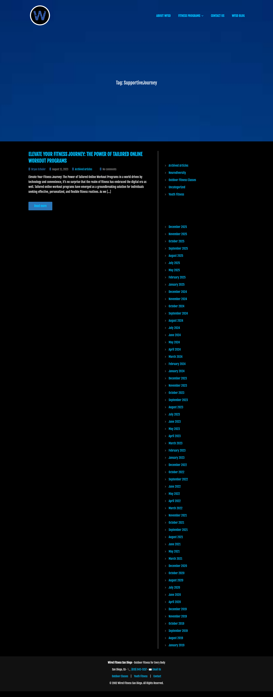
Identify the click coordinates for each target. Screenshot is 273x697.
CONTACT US (217, 16)
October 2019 (176, 623)
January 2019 (176, 645)
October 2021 (176, 522)
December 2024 (178, 292)
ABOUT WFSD (163, 16)
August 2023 (176, 407)
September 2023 (178, 400)
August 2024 (176, 320)
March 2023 (176, 443)
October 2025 (176, 241)
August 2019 (176, 638)
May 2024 (174, 342)
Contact (157, 676)
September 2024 (178, 313)
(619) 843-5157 (139, 669)
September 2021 (178, 530)
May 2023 (174, 429)
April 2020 (175, 602)
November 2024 (178, 299)
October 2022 (176, 472)
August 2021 (176, 537)
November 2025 (178, 234)
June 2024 (175, 335)
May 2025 (174, 270)
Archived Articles (83, 169)
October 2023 (176, 393)
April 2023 (175, 436)
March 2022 (176, 508)
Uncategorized (177, 187)
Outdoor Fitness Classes (182, 180)
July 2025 (174, 263)
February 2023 (177, 450)
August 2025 (176, 256)
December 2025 (178, 227)
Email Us (156, 669)
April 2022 (175, 501)
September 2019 (178, 631)
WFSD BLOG (238, 16)
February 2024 (177, 364)
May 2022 (174, 494)
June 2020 (175, 595)
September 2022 (178, 479)
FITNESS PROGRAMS (189, 16)
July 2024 (174, 328)
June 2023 (175, 421)
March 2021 (175, 559)
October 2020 (177, 573)
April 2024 (175, 349)
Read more (40, 206)
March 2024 (176, 357)
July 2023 (174, 414)
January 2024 (177, 371)
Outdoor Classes (120, 676)
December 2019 (178, 609)
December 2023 (178, 378)
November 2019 (178, 616)
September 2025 (178, 248)
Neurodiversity (177, 173)
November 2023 (178, 385)
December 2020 (178, 566)
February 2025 (177, 277)
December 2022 (178, 465)
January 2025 (177, 284)
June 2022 (175, 486)
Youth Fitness (176, 194)
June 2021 (175, 544)
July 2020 (174, 587)
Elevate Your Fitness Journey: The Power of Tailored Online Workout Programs (85, 157)
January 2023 (177, 458)
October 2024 (176, 306)
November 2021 (178, 515)
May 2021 (174, 551)
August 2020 (176, 580)
